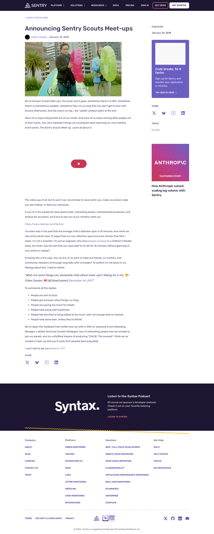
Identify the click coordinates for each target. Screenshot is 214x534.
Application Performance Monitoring (127, 475)
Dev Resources (162, 468)
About (28, 447)
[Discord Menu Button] (187, 518)
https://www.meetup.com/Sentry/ (44, 224)
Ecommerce (112, 489)
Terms (28, 518)
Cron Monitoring (75, 495)
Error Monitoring (75, 447)
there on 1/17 (57, 348)
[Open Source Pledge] (108, 518)
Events (156, 129)
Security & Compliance (48, 518)
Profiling (70, 489)
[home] (96, 518)
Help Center (161, 454)
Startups (110, 502)
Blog (28, 454)
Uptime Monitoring (75, 482)
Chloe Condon (39, 37)
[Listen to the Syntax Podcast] (77, 405)
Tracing (69, 454)
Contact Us (31, 468)
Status (157, 461)
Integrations (72, 502)
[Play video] (79, 164)
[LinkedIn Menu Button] (180, 518)
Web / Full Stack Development (122, 447)
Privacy (69, 518)
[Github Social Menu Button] (173, 518)
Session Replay (74, 461)
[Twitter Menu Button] (165, 518)
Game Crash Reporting (118, 461)
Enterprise (111, 495)
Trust (28, 475)
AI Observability (114, 468)
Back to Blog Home (36, 17)
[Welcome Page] (36, 5)
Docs (157, 447)
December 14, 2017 (81, 280)
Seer (68, 468)
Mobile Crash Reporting (119, 454)
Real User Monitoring (117, 482)
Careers (30, 461)
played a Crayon (97, 241)
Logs (68, 475)
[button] (79, 164)
